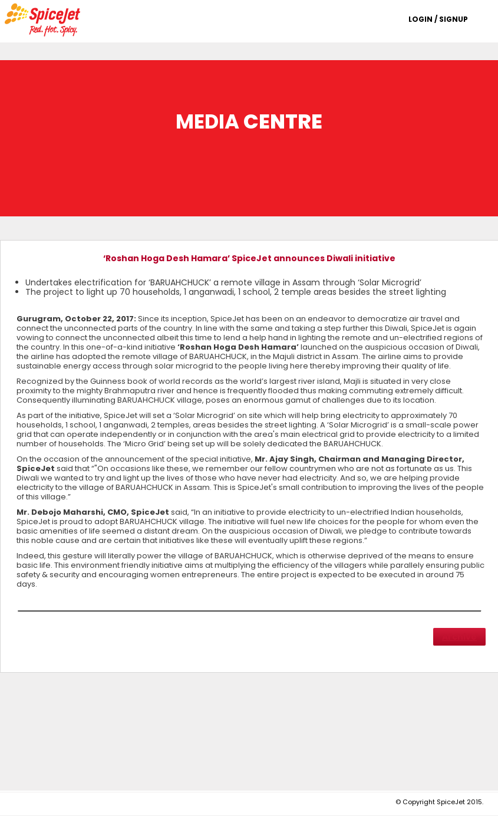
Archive (459, 637)
